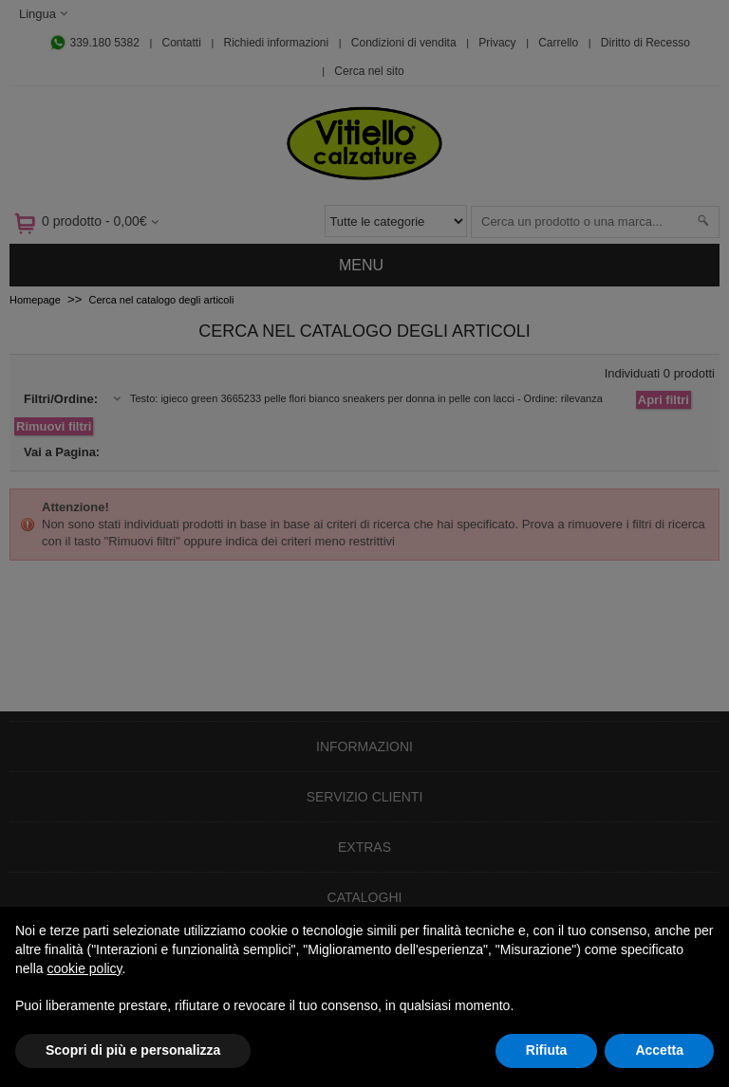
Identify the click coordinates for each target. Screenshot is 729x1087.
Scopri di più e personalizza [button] (133, 1050)
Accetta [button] (659, 1050)
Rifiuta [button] (547, 1050)
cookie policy (84, 968)
